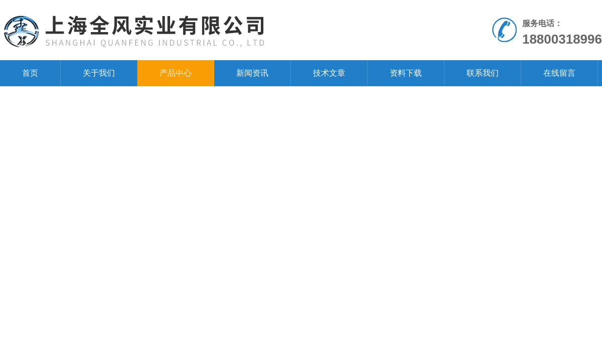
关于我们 (99, 73)
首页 (30, 73)
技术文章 (329, 73)
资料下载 (406, 73)
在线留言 (559, 73)
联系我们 (483, 73)
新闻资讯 (252, 73)
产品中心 (176, 73)
